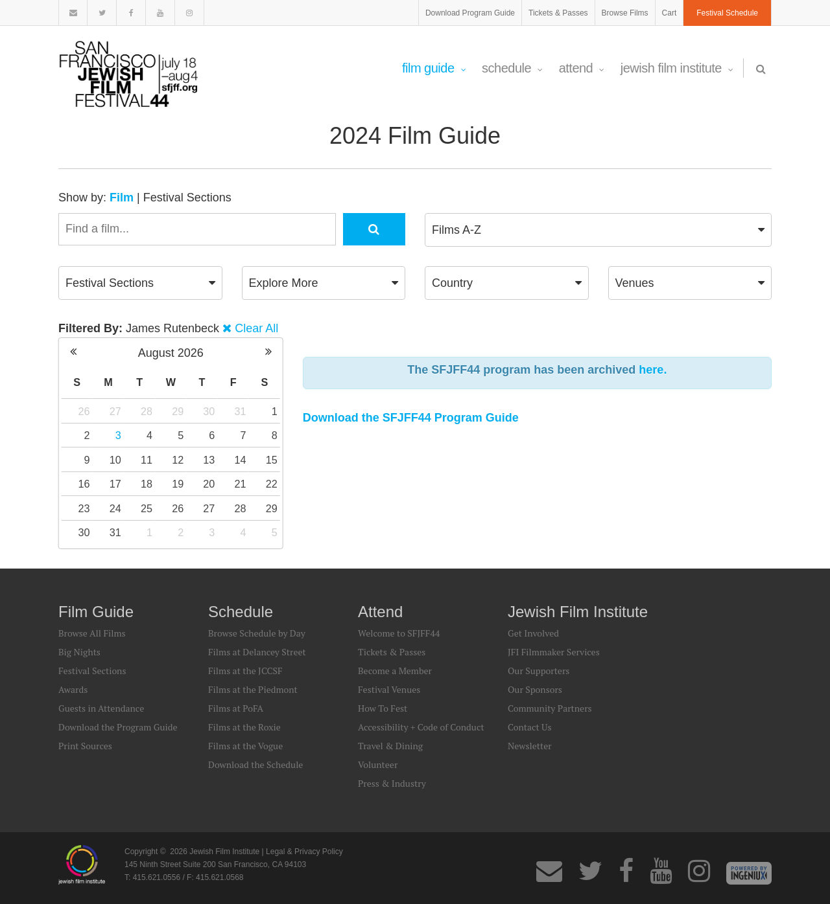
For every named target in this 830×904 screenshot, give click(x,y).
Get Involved (533, 633)
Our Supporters (538, 670)
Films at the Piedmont (253, 689)
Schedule (512, 68)
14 (240, 460)
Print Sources (85, 746)
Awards (73, 689)
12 (178, 460)
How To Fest (382, 708)
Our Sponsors (535, 689)
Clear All (256, 328)
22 (272, 484)
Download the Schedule (255, 764)
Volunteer (377, 764)
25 (146, 508)
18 (146, 484)
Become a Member (395, 670)
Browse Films (625, 12)
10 (115, 460)
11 (146, 460)
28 (146, 411)
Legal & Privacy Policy (304, 851)
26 (84, 411)
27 (115, 411)
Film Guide (434, 68)
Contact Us (530, 727)
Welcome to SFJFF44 (399, 633)
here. (653, 369)
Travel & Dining (390, 746)
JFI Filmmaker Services (554, 652)
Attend (581, 68)
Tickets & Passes (558, 12)
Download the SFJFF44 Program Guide (411, 417)
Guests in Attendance (101, 708)
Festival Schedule (727, 12)
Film (122, 197)
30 (209, 411)
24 (115, 508)
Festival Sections (187, 197)
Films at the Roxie (244, 727)
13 (209, 460)
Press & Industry (392, 783)
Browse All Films (92, 633)
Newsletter (530, 746)
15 (272, 460)
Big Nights (79, 652)
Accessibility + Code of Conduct (421, 727)
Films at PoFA (235, 708)
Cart (669, 12)
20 (209, 484)
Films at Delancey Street (257, 652)
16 (84, 484)
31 (240, 411)
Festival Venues (389, 689)
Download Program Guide (470, 12)
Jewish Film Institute (677, 68)
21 (240, 484)
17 (115, 484)
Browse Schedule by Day (256, 633)
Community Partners (550, 708)
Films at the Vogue (245, 746)
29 (178, 411)
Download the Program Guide (117, 727)
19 (178, 484)
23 (84, 508)
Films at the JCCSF (245, 670)
